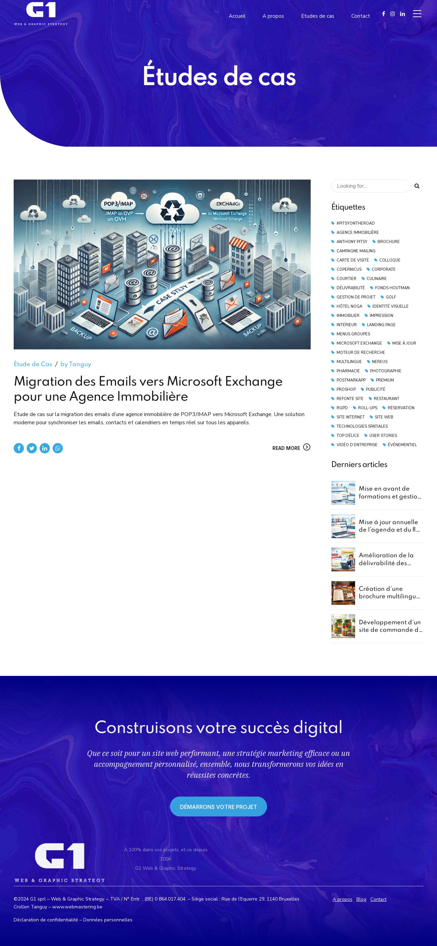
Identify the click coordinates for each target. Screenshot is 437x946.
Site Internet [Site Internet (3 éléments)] (351, 417)
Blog (361, 899)
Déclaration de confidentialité (46, 920)
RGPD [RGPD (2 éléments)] (342, 408)
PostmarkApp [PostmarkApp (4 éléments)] (351, 380)
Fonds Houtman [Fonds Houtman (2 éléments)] (392, 288)
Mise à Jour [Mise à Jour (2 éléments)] (404, 343)
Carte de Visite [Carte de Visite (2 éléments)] (353, 260)
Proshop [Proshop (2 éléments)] (346, 389)
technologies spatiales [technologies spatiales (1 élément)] (362, 426)
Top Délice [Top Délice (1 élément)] (348, 435)
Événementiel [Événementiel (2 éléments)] (402, 445)
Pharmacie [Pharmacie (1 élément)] (348, 371)
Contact (378, 899)
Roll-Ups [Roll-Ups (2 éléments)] (367, 408)
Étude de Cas (33, 365)
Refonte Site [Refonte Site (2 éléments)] (350, 398)
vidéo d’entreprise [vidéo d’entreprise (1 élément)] (357, 445)
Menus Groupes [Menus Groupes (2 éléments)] (353, 334)
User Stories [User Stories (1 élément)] (383, 435)
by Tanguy (75, 365)
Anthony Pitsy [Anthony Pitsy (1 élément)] (352, 241)
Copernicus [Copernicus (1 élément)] (349, 269)
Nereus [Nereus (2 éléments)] (379, 361)
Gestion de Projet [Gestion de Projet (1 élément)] (356, 297)
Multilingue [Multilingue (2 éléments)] (349, 361)
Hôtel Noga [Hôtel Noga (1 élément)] (349, 306)
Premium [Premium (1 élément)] (385, 380)
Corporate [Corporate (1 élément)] (384, 269)
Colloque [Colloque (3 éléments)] (389, 260)
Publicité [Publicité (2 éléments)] (375, 389)
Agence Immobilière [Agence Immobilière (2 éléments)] (358, 232)
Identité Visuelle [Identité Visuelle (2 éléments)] (390, 306)
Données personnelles (107, 920)
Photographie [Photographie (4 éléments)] (385, 371)
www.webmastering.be (77, 907)
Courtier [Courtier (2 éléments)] (346, 278)
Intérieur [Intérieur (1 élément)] (347, 325)
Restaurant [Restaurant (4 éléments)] (386, 398)
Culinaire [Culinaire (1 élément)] (377, 278)
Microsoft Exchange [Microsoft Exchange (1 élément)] (359, 343)
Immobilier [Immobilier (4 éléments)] (348, 315)
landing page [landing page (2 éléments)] (381, 325)
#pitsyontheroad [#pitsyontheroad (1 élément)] (356, 223)
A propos (342, 899)
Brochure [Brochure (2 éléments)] (389, 241)
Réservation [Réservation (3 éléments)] (401, 408)
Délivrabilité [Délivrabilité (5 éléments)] (351, 288)
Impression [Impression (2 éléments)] (381, 315)
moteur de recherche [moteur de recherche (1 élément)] (361, 352)
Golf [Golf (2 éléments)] (391, 297)
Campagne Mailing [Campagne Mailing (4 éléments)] (356, 251)
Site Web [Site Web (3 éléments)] (384, 417)
